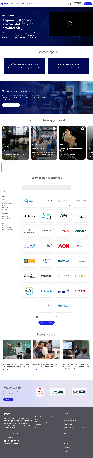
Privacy (37, 427)
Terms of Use (38, 417)
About (38, 3)
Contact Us (38, 414)
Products (11, 3)
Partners (33, 3)
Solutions (17, 3)
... (50, 317)
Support (28, 3)
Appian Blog (49, 420)
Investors (48, 426)
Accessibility (38, 424)
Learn (22, 3)
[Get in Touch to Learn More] (11, 105)
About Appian (49, 417)
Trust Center (49, 414)
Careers (48, 423)
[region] (70, 24)
